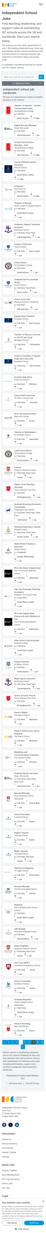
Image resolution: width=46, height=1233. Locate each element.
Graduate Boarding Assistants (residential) (27, 505)
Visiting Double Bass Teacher (27, 527)
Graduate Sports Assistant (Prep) (26, 281)
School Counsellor (22, 981)
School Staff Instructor (24, 395)
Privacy (36, 1083)
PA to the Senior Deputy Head (27, 568)
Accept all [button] (34, 1223)
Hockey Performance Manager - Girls (23, 143)
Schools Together (9, 1170)
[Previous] (4, 1042)
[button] (23, 1229)
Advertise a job (15, 1083)
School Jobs (7, 1183)
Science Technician (23, 244)
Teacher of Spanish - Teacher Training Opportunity (27, 107)
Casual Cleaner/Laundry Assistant (25, 163)
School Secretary (22, 814)
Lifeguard (18, 186)
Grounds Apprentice (23, 377)
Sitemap (5, 1157)
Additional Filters (27, 83)
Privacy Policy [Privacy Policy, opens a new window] (19, 1218)
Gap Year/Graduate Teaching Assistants (27, 590)
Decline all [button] (12, 1223)
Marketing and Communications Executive (26, 753)
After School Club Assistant (26, 640)
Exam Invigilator (21, 946)
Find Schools (7, 1148)
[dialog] (23, 1216)
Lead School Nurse (22, 450)
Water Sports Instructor (24, 679)
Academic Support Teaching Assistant (27, 225)
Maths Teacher (21, 851)
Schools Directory (9, 1144)
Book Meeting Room (11, 1175)
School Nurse (20, 262)
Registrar (18, 905)
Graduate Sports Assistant (26, 773)
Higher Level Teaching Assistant (24, 485)
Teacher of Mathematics (25, 432)
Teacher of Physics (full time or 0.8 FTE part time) (27, 336)
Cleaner (17, 467)
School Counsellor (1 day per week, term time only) (27, 357)
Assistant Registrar (23, 999)
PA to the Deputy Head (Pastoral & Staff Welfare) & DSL (27, 616)
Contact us (6, 1139)
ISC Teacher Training (15, 67)
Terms (28, 1083)
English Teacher (21, 833)
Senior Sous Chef (22, 299)
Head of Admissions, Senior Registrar (26, 732)
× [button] (43, 1201)
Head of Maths (21, 712)
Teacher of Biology (23, 203)
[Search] (20, 77)
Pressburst (22, 1075)
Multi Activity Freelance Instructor (24, 545)
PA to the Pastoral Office (25, 414)
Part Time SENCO (22, 963)
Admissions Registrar (24, 868)
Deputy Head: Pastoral (24, 316)
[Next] (23, 1047)
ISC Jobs (6, 1188)
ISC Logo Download (10, 1179)
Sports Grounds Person (24, 695)
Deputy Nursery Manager (25, 125)
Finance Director (21, 662)
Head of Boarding (22, 1024)
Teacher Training (9, 1152)
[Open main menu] (40, 4)
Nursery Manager (22, 793)
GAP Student (19, 929)
